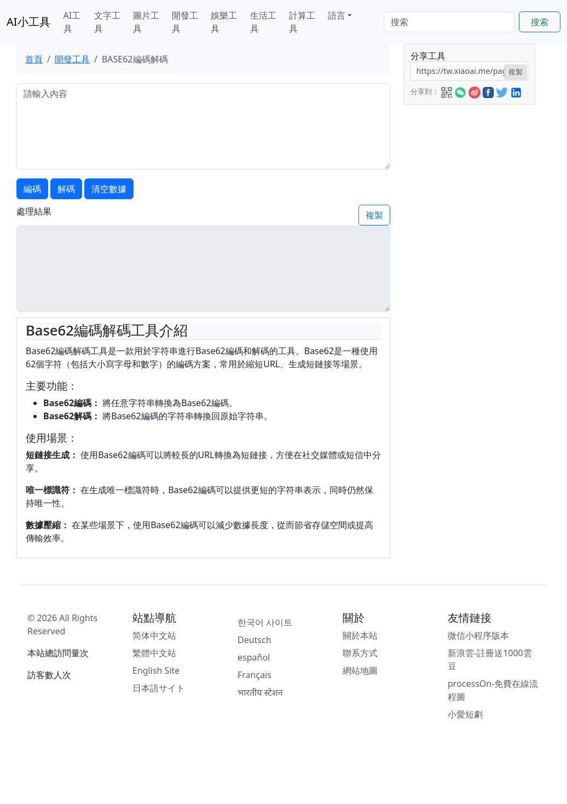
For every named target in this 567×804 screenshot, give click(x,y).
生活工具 (263, 21)
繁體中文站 (154, 653)
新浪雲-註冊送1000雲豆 (490, 659)
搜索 (539, 22)
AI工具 (72, 21)
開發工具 (185, 21)
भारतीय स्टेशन (260, 692)
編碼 (32, 189)
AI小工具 (28, 21)
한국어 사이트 (265, 622)
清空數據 (108, 189)
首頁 (34, 59)
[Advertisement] (468, 269)
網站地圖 (360, 670)
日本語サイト (158, 688)
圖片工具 (146, 21)
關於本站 (360, 635)
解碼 (66, 189)
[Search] (449, 21)
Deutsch (254, 640)
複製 (374, 215)
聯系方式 (360, 653)
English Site (156, 670)
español (254, 657)
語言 (336, 15)
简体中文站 (154, 635)
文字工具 (107, 21)
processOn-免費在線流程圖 (493, 690)
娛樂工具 (224, 21)
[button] (447, 91)
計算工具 (302, 21)
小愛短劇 (465, 714)
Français (254, 675)
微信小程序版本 (478, 635)
